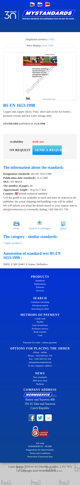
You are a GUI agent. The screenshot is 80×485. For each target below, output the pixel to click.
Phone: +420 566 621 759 (40, 355)
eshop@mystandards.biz (40, 362)
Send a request (48, 150)
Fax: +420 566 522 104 (40, 359)
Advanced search (40, 305)
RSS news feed (40, 380)
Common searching (40, 302)
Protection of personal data (39, 456)
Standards (40, 280)
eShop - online (40, 352)
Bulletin (40, 384)
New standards (40, 377)
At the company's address (40, 365)
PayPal (40, 321)
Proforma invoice (40, 328)
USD (51, 39)
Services (40, 290)
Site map (40, 443)
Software (40, 287)
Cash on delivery (40, 325)
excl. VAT (48, 45)
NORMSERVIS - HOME (40, 446)
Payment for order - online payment (40, 342)
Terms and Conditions (40, 453)
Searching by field (40, 309)
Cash (40, 335)
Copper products (12, 243)
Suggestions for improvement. (40, 449)
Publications (40, 284)
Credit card (40, 318)
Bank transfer (40, 331)
